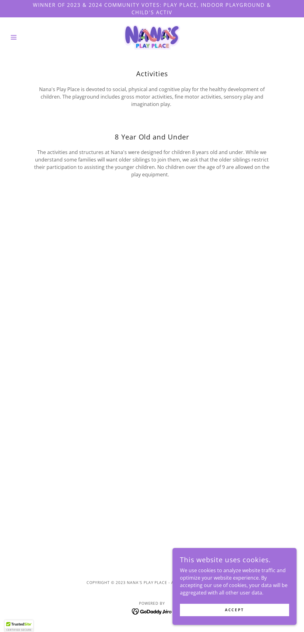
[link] (152, 37)
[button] (29, 37)
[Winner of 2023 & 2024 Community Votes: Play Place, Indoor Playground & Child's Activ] (152, 8)
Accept (234, 609)
